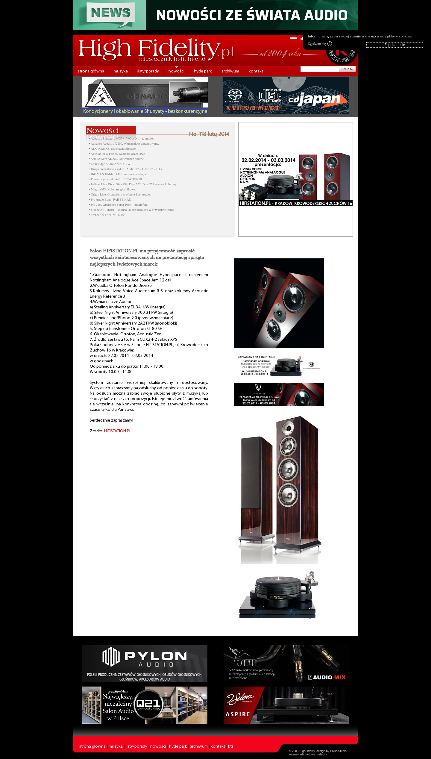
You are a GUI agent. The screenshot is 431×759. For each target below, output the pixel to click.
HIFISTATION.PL (117, 431)
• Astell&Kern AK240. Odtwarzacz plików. (116, 158)
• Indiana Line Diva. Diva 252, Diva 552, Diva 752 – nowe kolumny (132, 184)
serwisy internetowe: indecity (308, 754)
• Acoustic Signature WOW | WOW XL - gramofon (121, 138)
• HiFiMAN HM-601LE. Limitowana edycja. (118, 174)
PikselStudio (338, 751)
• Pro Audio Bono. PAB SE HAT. (110, 199)
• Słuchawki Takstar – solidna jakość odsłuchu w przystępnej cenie (131, 209)
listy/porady (148, 71)
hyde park (203, 71)
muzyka (121, 71)
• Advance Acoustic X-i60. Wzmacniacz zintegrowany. (124, 143)
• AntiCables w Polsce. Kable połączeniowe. (117, 153)
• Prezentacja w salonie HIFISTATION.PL (116, 179)
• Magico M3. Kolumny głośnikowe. (112, 189)
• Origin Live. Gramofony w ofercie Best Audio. (120, 194)
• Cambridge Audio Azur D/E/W (109, 164)
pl (301, 39)
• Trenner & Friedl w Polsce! (107, 214)
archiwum (230, 71)
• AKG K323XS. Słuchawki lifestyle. (112, 148)
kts (230, 746)
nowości (176, 71)
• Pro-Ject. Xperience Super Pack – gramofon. (118, 204)
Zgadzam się (320, 44)
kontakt (256, 71)
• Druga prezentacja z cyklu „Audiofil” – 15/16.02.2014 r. (126, 169)
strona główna (91, 71)
